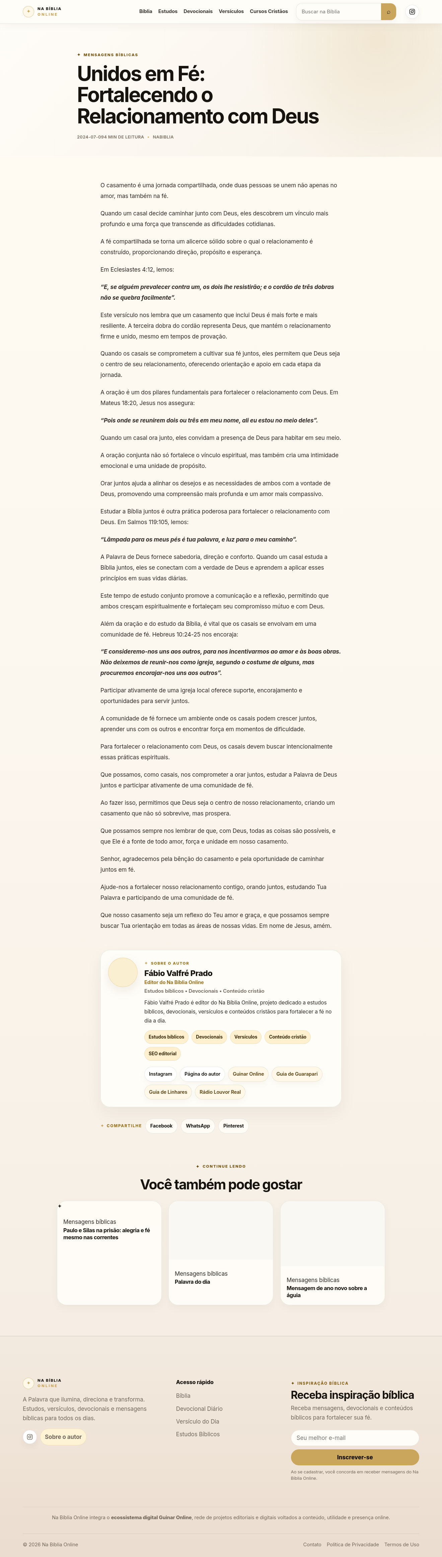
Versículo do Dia (197, 1421)
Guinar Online (248, 1074)
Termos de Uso (401, 1545)
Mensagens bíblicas (111, 55)
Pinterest (233, 1126)
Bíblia (145, 11)
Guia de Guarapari (296, 1074)
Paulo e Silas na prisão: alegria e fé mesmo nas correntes (106, 1234)
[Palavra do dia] (221, 1257)
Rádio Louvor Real (220, 1092)
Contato (312, 1545)
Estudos (167, 11)
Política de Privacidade (353, 1545)
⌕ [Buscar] (388, 11)
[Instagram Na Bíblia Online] (412, 12)
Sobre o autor (63, 1436)
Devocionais (198, 11)
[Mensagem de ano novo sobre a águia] (333, 1264)
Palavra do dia (192, 1281)
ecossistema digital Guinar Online (151, 1518)
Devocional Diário (199, 1408)
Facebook (161, 1126)
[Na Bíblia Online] (42, 11)
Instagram (160, 1074)
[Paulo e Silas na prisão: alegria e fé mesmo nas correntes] (59, 1205)
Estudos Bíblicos (198, 1434)
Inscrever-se (355, 1457)
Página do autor (202, 1074)
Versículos (231, 11)
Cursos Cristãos (269, 11)
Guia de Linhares (168, 1092)
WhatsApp (198, 1126)
